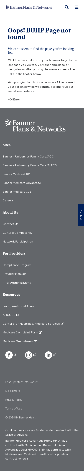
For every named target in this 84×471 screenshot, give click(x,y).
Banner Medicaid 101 (17, 174)
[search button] (67, 7)
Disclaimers (12, 391)
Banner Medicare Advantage (22, 183)
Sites (7, 145)
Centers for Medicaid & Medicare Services (33, 323)
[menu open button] (76, 7)
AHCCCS (11, 315)
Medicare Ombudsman (20, 341)
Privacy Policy (13, 400)
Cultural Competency (17, 232)
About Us (10, 212)
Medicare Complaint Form (22, 332)
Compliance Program (17, 265)
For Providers (14, 253)
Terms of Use (13, 408)
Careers (8, 200)
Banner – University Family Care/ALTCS (30, 165)
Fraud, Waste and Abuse (19, 306)
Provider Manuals (14, 273)
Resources (11, 294)
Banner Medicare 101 (17, 191)
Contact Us (10, 224)
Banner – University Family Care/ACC (28, 156)
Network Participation (18, 241)
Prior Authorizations (17, 282)
